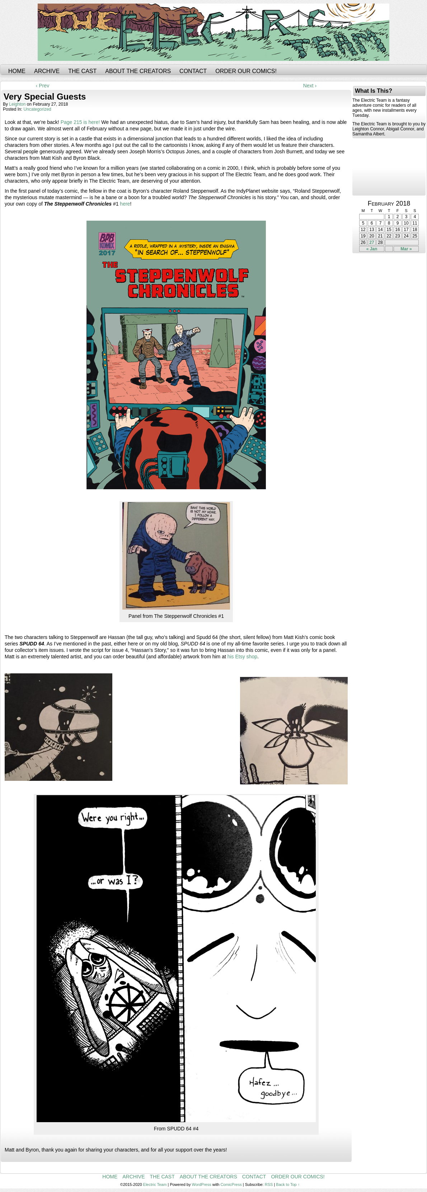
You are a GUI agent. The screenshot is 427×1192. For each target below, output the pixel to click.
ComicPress (230, 1184)
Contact (193, 71)
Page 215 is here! (80, 122)
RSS (269, 1184)
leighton (17, 104)
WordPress (201, 1184)
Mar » (406, 248)
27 (371, 242)
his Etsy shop (242, 656)
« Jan (371, 248)
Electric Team (155, 1184)
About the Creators (138, 71)
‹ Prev (42, 85)
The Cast (82, 71)
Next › (309, 85)
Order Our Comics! (246, 71)
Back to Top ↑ (288, 1184)
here (125, 204)
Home (16, 71)
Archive (47, 71)
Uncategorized (37, 109)
